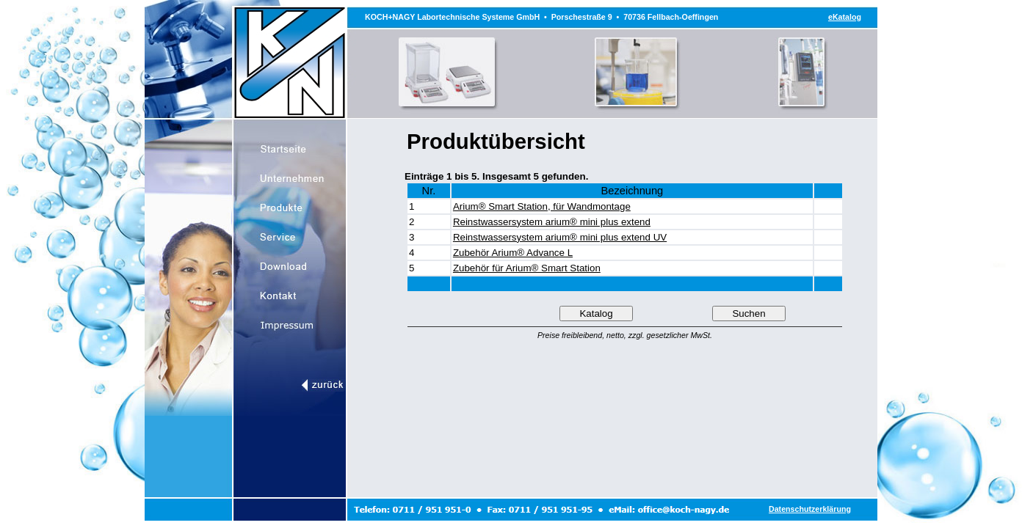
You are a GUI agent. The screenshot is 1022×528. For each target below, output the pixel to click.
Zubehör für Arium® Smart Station (527, 268)
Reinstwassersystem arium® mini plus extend (551, 221)
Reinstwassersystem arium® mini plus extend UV (560, 237)
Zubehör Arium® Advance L (513, 252)
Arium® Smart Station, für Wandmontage (542, 206)
